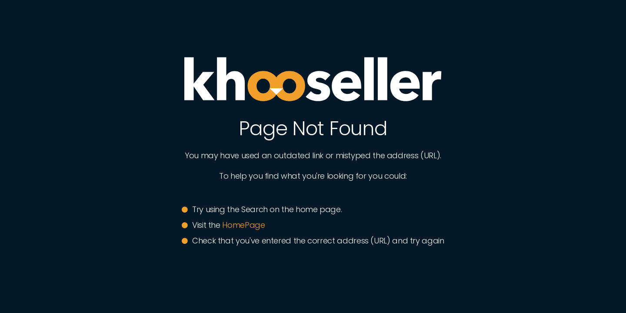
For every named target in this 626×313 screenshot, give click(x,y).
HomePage (243, 225)
